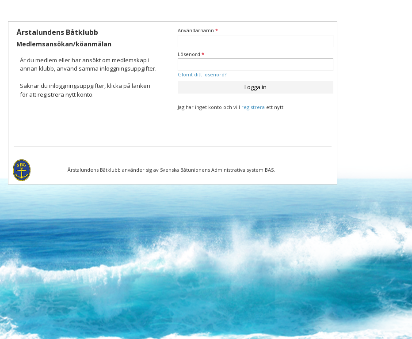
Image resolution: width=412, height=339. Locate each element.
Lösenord (191, 54)
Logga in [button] (255, 87)
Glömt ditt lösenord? (202, 74)
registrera (253, 107)
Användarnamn (198, 30)
